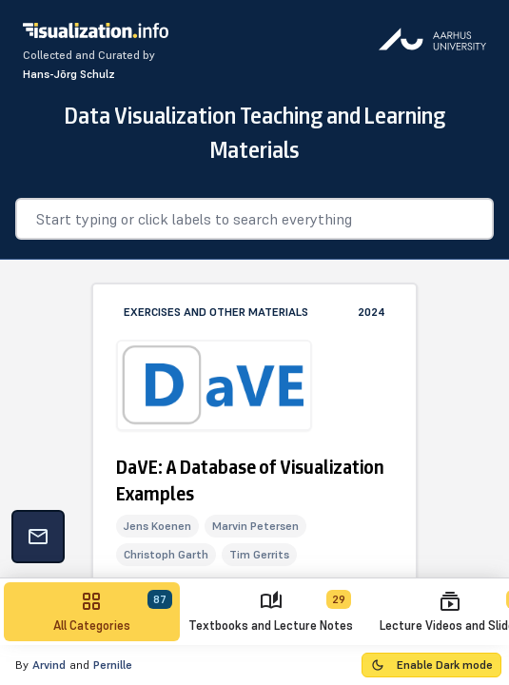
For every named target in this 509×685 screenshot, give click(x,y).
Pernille (112, 664)
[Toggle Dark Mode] (431, 665)
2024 (371, 311)
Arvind (49, 664)
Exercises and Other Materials (216, 311)
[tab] (92, 611)
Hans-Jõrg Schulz (69, 74)
